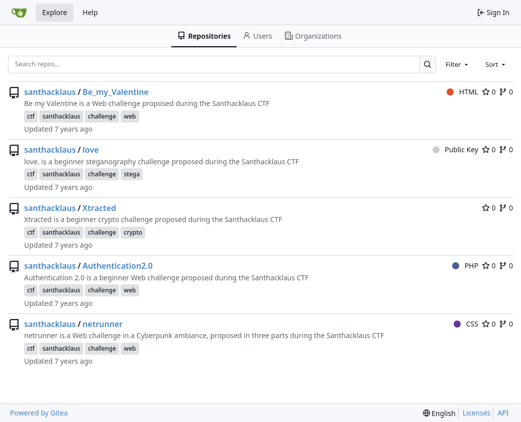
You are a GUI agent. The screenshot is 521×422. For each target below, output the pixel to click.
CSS (466, 324)
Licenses (477, 412)
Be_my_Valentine (115, 92)
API (502, 412)
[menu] (439, 413)
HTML (462, 91)
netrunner (102, 324)
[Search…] (428, 64)
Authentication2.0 (117, 266)
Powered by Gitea (39, 412)
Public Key (455, 149)
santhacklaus (50, 92)
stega (132, 174)
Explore (54, 12)
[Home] (19, 13)
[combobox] (458, 64)
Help (90, 12)
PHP (465, 265)
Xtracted (99, 208)
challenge (102, 116)
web (130, 116)
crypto (133, 232)
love (90, 150)
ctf (31, 116)
